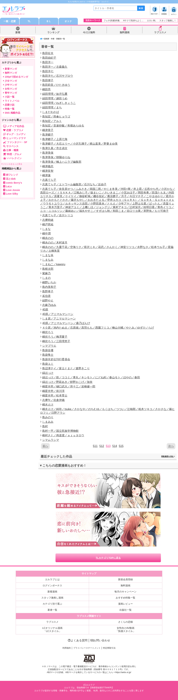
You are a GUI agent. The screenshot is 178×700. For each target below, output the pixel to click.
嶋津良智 (47, 170)
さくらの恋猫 (125, 621)
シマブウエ (49, 345)
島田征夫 (47, 53)
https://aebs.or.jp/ (123, 672)
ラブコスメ (160, 32)
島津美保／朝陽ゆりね (56, 157)
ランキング (53, 32)
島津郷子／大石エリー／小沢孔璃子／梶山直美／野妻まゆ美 (80, 143)
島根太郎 (47, 268)
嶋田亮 (46, 89)
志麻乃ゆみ (49, 305)
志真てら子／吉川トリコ (57, 215)
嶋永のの (47, 238)
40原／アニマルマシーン (57, 314)
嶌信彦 (46, 295)
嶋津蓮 (46, 175)
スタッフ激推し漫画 (52, 597)
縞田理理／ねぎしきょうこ (59, 102)
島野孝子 (47, 291)
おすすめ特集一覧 (125, 597)
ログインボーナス (52, 585)
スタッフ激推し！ (167, 20)
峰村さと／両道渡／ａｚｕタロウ (63, 435)
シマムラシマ (50, 439)
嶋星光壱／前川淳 (53, 391)
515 (121, 446)
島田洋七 (47, 71)
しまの (46, 277)
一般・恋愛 (9, 21)
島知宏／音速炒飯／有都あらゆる (63, 125)
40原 (45, 309)
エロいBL (151, 20)
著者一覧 (52, 609)
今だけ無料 (89, 32)
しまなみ (47, 259)
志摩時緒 (47, 219)
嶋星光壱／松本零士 (54, 395)
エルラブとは (52, 579)
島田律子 (47, 80)
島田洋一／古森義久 (54, 66)
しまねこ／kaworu (53, 264)
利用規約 (66, 648)
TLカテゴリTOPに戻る (108, 557)
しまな (46, 228)
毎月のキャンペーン (125, 591)
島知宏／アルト (52, 121)
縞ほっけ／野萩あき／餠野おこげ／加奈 (67, 381)
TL (29, 21)
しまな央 (47, 255)
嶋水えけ (47, 404)
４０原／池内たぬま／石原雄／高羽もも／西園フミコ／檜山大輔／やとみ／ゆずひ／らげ (98, 327)
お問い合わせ (100, 640)
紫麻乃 (46, 273)
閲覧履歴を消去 (168, 456)
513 (108, 446)
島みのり (47, 417)
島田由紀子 (49, 57)
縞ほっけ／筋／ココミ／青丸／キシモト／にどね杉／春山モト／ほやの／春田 (91, 377)
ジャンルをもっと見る (12, 164)
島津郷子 (47, 134)
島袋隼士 (47, 354)
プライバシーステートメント (87, 648)
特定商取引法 (109, 648)
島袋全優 (47, 350)
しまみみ (47, 421)
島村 (45, 426)
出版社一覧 (125, 609)
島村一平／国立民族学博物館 (60, 430)
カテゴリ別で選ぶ (52, 603)
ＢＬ (48, 21)
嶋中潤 (46, 233)
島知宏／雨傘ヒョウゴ (56, 116)
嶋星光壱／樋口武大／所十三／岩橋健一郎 (68, 386)
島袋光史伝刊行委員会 (56, 359)
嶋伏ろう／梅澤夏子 (54, 336)
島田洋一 (47, 62)
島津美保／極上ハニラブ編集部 (61, 161)
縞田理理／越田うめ (54, 98)
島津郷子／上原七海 (54, 139)
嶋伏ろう (47, 332)
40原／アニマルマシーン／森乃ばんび (66, 323)
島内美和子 (49, 286)
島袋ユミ (47, 363)
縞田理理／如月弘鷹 (54, 93)
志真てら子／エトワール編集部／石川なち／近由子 (74, 184)
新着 (17, 32)
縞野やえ (47, 300)
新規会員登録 (125, 579)
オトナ (68, 21)
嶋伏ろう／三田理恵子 (56, 341)
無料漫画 (124, 32)
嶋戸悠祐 (47, 224)
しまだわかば (50, 112)
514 (114, 446)
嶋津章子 (47, 130)
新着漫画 (52, 591)
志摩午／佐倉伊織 (53, 400)
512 (101, 446)
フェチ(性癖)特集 (112, 20)
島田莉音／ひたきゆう (56, 84)
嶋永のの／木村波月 (54, 242)
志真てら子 (49, 179)
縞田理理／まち (52, 107)
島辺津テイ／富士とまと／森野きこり (66, 368)
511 (95, 446)
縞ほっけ (47, 372)
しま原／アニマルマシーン (59, 318)
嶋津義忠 (47, 166)
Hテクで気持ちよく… (133, 20)
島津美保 (47, 152)
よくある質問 (77, 640)
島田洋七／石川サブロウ (57, 75)
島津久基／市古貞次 (54, 148)
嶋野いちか (49, 282)
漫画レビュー (125, 603)
